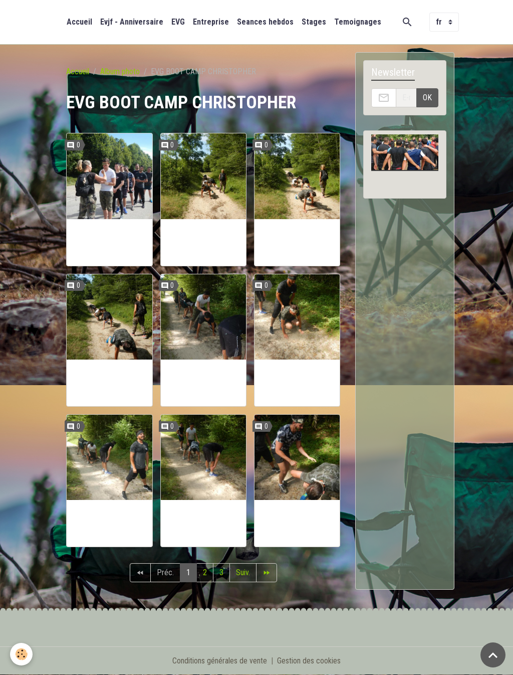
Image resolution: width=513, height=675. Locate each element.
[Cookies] (21, 654)
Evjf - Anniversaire (131, 22)
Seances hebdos (265, 22)
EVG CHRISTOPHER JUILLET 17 (109, 242)
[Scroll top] (492, 654)
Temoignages (357, 22)
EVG (178, 22)
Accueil (79, 22)
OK (427, 97)
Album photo (120, 71)
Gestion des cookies (309, 660)
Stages (314, 22)
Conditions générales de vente (219, 660)
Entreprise (211, 22)
